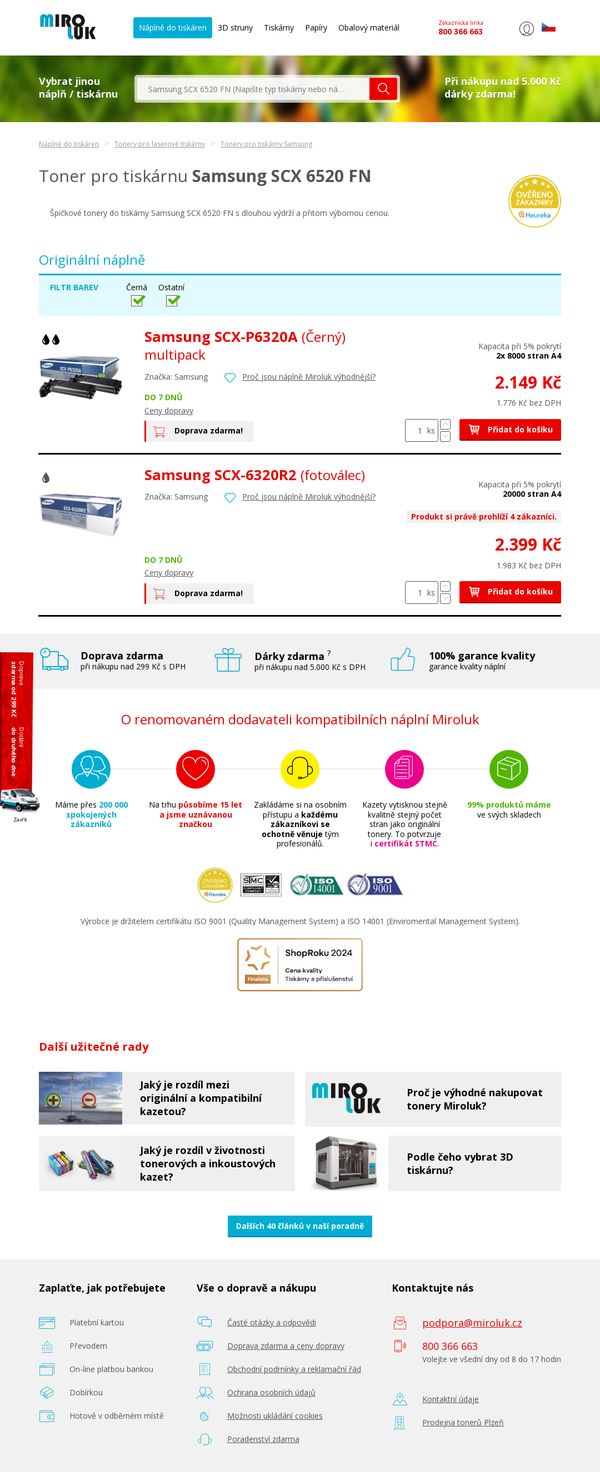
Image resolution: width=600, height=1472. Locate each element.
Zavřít (20, 819)
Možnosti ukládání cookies (275, 1415)
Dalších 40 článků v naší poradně (300, 1226)
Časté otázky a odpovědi (271, 1322)
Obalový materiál (368, 27)
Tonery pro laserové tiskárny (159, 144)
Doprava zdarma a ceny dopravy (285, 1345)
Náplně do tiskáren (173, 27)
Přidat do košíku (510, 429)
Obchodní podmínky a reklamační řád (294, 1369)
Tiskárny (279, 27)
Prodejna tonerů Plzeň (463, 1422)
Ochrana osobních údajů (271, 1392)
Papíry (316, 27)
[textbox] (253, 89)
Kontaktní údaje (450, 1399)
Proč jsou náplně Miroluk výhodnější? (309, 376)
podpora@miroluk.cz (472, 1322)
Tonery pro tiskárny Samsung (266, 144)
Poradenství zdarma (263, 1439)
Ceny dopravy (168, 410)
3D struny (235, 27)
